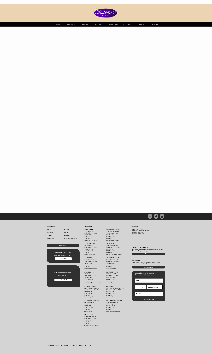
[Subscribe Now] (149, 299)
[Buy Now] (63, 258)
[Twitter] (156, 216)
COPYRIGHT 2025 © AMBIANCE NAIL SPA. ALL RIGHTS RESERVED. (69, 345)
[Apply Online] (148, 267)
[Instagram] (162, 216)
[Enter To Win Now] (63, 280)
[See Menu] (63, 245)
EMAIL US (109, 252)
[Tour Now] (148, 254)
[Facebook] (150, 216)
